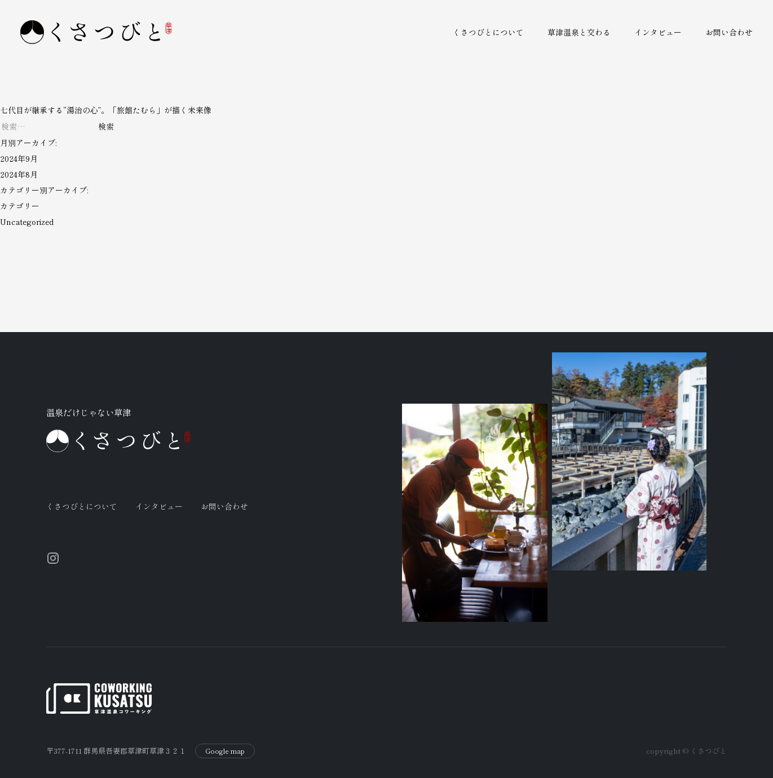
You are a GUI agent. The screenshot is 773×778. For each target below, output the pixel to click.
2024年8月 (19, 174)
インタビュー (658, 32)
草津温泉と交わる (579, 32)
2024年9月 (19, 158)
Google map (225, 740)
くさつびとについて (488, 32)
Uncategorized (27, 221)
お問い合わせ (729, 32)
